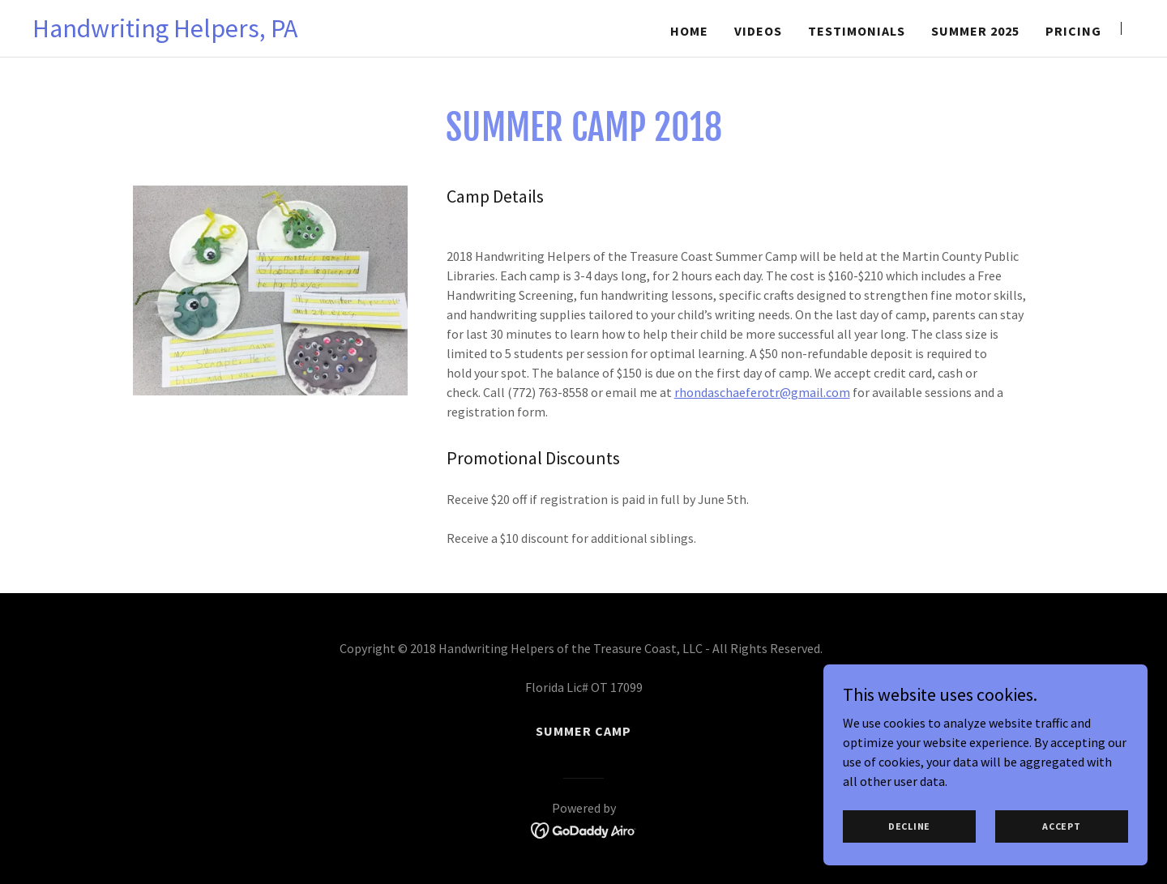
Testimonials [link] (856, 31)
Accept (1061, 848)
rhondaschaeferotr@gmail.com (762, 392)
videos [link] (758, 31)
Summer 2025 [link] (975, 31)
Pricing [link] (1073, 31)
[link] (164, 32)
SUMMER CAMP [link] (583, 731)
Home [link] (689, 31)
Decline (909, 848)
